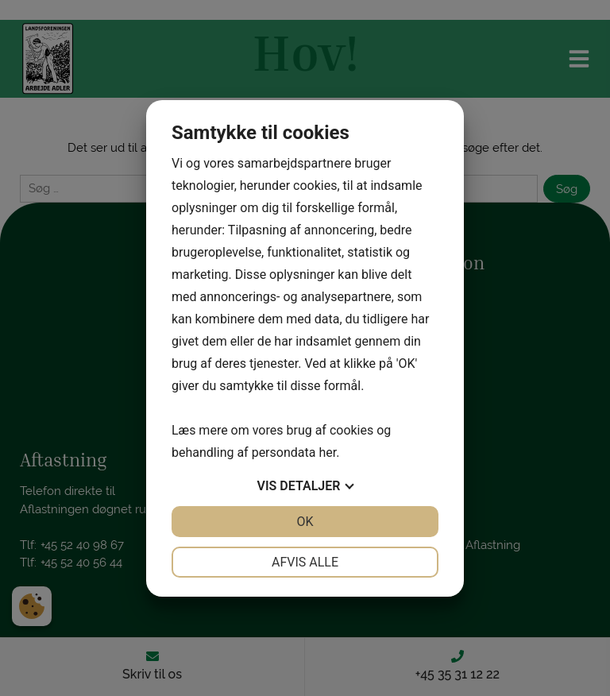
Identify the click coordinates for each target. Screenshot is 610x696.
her (327, 452)
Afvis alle (305, 562)
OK (304, 521)
